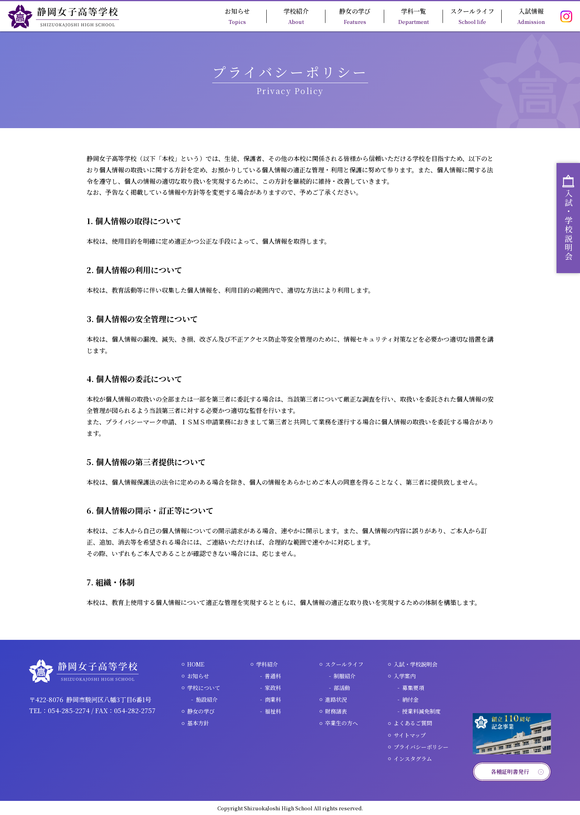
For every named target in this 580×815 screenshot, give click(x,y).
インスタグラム (413, 758)
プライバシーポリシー (421, 747)
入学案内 (405, 676)
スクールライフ (472, 16)
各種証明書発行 (510, 771)
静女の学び (354, 16)
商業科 (273, 699)
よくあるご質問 (413, 723)
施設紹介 (207, 699)
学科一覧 (413, 16)
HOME (195, 664)
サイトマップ (410, 735)
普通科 (273, 676)
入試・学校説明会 (415, 664)
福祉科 (273, 711)
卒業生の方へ (341, 723)
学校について (203, 688)
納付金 (410, 699)
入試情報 (531, 16)
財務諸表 (336, 711)
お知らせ (237, 16)
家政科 (273, 688)
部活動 (342, 688)
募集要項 (413, 688)
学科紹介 (267, 664)
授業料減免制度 (421, 711)
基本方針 (198, 723)
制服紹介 (345, 676)
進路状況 (336, 699)
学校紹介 (296, 16)
